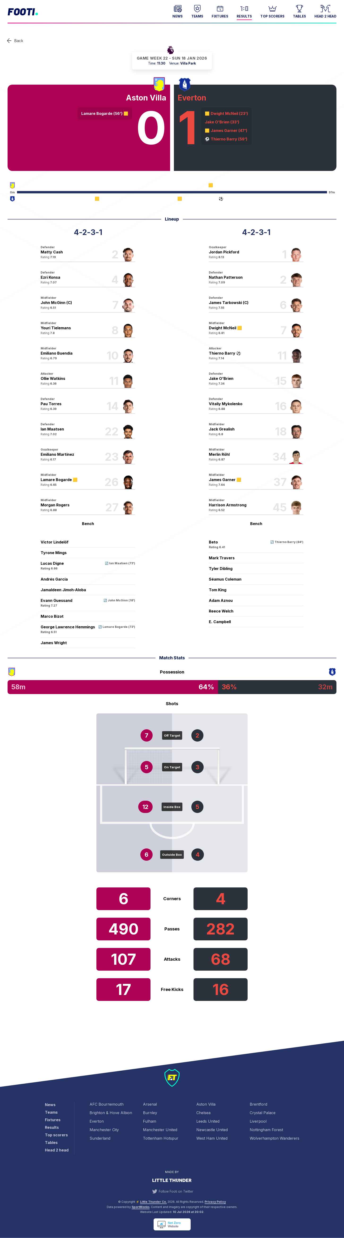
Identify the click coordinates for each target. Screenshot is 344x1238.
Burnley (150, 1112)
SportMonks (141, 1207)
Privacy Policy (215, 1201)
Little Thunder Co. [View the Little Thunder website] (153, 1201)
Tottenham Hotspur (160, 1138)
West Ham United (212, 1138)
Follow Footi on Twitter (172, 1191)
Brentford (258, 1104)
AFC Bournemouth (107, 1104)
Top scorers (272, 11)
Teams (197, 11)
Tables (299, 11)
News (177, 11)
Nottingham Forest (266, 1129)
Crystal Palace (262, 1112)
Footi (21, 11)
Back (18, 40)
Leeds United (207, 1121)
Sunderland (100, 1138)
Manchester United (160, 1129)
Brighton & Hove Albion (111, 1112)
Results (244, 11)
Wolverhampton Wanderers (274, 1138)
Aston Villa (205, 1104)
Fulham (149, 1121)
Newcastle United (212, 1129)
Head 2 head (325, 11)
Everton (97, 1121)
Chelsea (203, 1112)
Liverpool (258, 1121)
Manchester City (104, 1129)
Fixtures (220, 11)
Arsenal (150, 1104)
